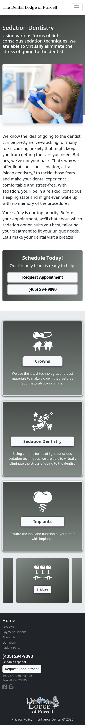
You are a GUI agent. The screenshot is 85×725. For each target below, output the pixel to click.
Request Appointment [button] (42, 277)
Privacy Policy (22, 719)
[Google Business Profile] (11, 687)
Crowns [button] (42, 361)
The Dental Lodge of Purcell (29, 7)
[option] (42, 580)
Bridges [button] (42, 589)
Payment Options (14, 632)
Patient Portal (11, 648)
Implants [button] (42, 521)
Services (8, 627)
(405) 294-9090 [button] (42, 289)
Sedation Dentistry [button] (42, 441)
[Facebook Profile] (5, 687)
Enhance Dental (49, 719)
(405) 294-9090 (17, 656)
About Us (8, 637)
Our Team (9, 642)
